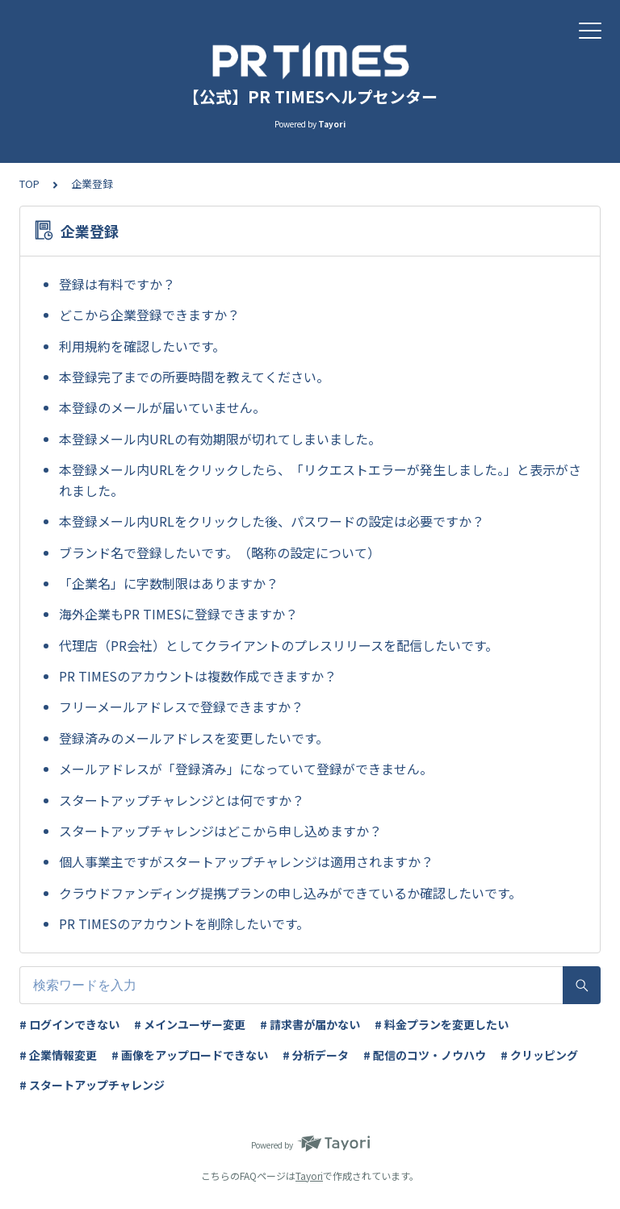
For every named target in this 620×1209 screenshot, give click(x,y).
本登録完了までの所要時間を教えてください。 (194, 376)
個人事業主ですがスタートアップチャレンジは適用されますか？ (246, 861)
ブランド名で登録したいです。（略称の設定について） (219, 552)
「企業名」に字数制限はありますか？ (169, 583)
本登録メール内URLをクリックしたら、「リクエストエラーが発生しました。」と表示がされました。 (320, 480)
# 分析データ (316, 1055)
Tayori (309, 1175)
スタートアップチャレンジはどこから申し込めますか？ (220, 830)
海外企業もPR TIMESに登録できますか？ (178, 613)
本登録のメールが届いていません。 (162, 407)
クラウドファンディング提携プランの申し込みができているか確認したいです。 (290, 893)
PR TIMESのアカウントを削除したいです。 (184, 923)
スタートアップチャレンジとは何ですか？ (181, 800)
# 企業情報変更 (58, 1055)
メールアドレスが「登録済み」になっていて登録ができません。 (246, 768)
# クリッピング (539, 1055)
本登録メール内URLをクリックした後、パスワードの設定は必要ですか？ (271, 521)
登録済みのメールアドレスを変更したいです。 (194, 738)
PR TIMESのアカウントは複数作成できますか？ (198, 676)
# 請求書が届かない (310, 1024)
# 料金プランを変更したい (442, 1024)
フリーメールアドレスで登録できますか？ (181, 706)
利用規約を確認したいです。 (142, 346)
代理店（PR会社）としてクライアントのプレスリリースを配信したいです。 (278, 645)
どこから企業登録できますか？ (149, 314)
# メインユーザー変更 (189, 1024)
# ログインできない (69, 1024)
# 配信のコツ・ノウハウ (424, 1055)
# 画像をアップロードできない (189, 1055)
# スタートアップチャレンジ (92, 1085)
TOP (29, 183)
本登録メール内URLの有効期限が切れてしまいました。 (220, 438)
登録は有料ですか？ (117, 284)
